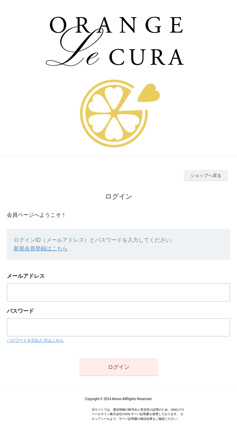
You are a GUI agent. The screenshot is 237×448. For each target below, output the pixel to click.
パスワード (20, 311)
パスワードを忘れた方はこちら (35, 340)
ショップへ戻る (206, 175)
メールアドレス (26, 276)
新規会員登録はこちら (41, 248)
